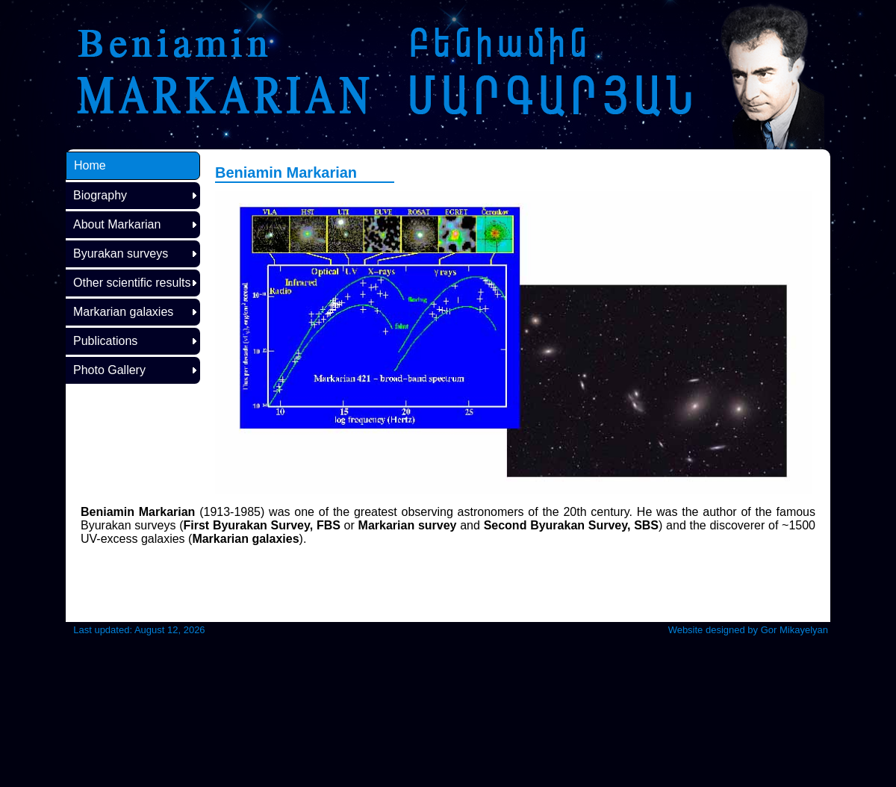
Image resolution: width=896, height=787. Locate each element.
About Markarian (117, 224)
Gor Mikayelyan (794, 629)
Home (90, 165)
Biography (100, 195)
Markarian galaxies (123, 311)
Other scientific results (131, 282)
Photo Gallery (109, 370)
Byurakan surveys (120, 253)
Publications (105, 341)
